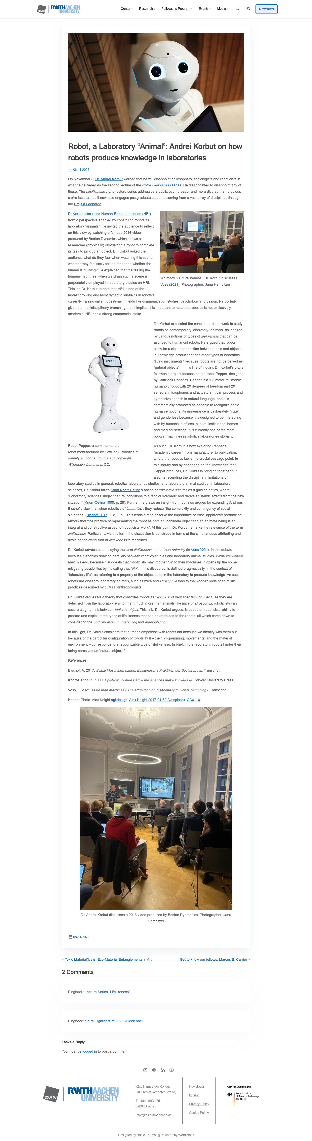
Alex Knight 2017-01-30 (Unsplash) (157, 700)
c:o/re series (161, 185)
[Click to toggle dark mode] (247, 9)
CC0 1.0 (193, 700)
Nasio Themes (147, 1135)
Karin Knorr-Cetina (125, 490)
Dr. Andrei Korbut (109, 179)
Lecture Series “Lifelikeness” (107, 992)
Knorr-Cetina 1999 (99, 502)
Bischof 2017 (97, 515)
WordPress (186, 1135)
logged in (89, 1051)
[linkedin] (163, 1071)
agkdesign (119, 700)
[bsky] (154, 1071)
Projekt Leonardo (87, 204)
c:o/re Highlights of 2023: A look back (114, 1021)
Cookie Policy (199, 1112)
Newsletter (197, 1086)
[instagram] (145, 1071)
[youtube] (172, 1071)
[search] (237, 9)
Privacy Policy (199, 1104)
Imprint (194, 1095)
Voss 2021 (199, 550)
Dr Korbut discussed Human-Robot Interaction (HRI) (109, 214)
